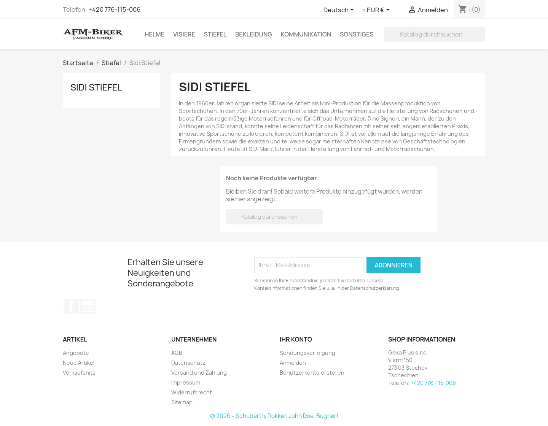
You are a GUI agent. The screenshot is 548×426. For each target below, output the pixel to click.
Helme (154, 34)
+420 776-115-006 (114, 9)
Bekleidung (253, 34)
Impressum (185, 382)
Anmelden (293, 362)
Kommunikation (306, 34)
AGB (176, 352)
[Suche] (434, 34)
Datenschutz (188, 362)
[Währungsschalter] (379, 10)
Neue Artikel (78, 362)
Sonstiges (357, 34)
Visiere (184, 34)
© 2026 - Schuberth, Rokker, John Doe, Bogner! (274, 416)
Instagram (88, 306)
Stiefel (215, 34)
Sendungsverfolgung (307, 352)
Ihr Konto (296, 339)
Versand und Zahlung (199, 372)
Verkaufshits (79, 372)
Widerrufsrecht (191, 392)
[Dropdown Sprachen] (340, 10)
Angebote (76, 352)
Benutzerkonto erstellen (312, 372)
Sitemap (182, 402)
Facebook (71, 306)
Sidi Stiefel (96, 87)
